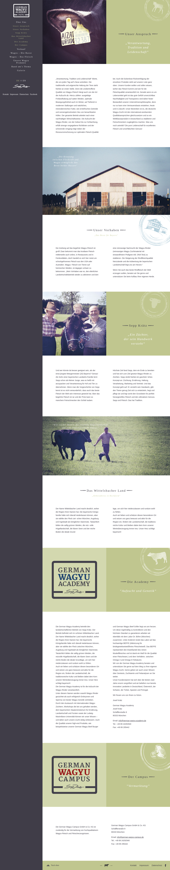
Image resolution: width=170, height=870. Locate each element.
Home (21, 10)
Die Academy (21, 42)
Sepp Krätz (21, 33)
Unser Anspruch (21, 26)
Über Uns (21, 22)
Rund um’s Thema (21, 67)
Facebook (33, 94)
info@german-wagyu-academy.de (132, 721)
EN (24, 81)
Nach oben (55, 865)
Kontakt (6, 94)
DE (18, 81)
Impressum (14, 94)
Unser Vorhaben (21, 29)
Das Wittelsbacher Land (21, 37)
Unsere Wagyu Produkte (21, 62)
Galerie (21, 70)
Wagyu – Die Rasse (21, 53)
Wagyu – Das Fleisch (21, 57)
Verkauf (21, 49)
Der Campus (21, 45)
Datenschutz (24, 94)
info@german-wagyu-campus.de (130, 837)
